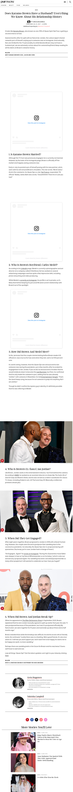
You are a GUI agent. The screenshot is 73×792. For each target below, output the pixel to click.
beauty (11, 5)
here (6, 656)
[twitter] (36, 719)
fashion (3, 5)
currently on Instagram (28, 280)
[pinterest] (2, 460)
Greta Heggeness (39, 21)
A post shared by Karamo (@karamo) (36, 148)
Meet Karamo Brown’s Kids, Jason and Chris (20, 55)
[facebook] (32, 719)
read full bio (30, 689)
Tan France (45, 172)
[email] (45, 719)
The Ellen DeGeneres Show (32, 620)
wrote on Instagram (31, 554)
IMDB (17, 475)
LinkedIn (24, 268)
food (18, 5)
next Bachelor (41, 372)
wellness (26, 5)
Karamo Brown (18, 31)
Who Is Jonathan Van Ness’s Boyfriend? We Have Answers (24, 662)
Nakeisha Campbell (44, 26)
